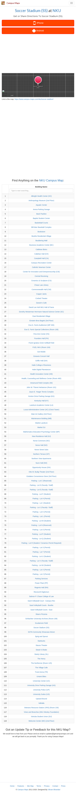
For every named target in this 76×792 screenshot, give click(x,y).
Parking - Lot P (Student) (41, 534)
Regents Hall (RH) (41, 587)
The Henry (41, 659)
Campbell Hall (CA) (41, 258)
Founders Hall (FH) (41, 338)
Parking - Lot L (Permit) (41, 516)
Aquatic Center (41, 205)
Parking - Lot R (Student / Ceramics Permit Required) (41, 543)
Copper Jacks (41, 294)
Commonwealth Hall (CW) (41, 289)
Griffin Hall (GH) (41, 361)
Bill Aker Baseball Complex (41, 227)
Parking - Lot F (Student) (41, 494)
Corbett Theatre (41, 298)
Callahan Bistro (41, 249)
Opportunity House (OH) (41, 467)
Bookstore (41, 232)
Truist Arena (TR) (41, 672)
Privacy (47, 786)
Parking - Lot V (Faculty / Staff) (41, 561)
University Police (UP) (41, 690)
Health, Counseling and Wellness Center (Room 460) (41, 378)
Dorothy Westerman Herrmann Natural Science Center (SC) (41, 312)
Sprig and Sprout (41, 636)
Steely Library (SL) (41, 654)
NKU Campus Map (51, 180)
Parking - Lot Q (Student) (41, 539)
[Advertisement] (38, 53)
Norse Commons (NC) (41, 441)
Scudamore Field (41, 623)
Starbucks (41, 641)
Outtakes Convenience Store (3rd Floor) (41, 476)
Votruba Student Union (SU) (41, 716)
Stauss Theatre (41, 645)
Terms (38, 786)
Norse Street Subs (41, 450)
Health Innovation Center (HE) (41, 374)
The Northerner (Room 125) (41, 663)
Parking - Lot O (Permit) (41, 530)
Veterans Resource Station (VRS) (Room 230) (41, 708)
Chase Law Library (41, 285)
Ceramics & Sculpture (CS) (41, 281)
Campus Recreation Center (41, 263)
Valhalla (41, 703)
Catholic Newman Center (41, 267)
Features (20, 786)
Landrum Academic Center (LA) (41, 405)
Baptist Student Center (41, 218)
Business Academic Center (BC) (41, 245)
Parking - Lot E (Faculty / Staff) (41, 490)
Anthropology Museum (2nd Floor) (41, 200)
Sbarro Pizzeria (41, 614)
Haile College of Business (41, 365)
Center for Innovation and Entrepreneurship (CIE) (41, 272)
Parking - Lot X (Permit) (41, 570)
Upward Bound (41, 699)
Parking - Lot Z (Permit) (41, 574)
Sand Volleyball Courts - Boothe (41, 605)
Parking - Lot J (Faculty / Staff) (41, 507)
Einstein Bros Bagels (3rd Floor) (41, 321)
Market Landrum (41, 423)
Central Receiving (41, 276)
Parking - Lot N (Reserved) (41, 525)
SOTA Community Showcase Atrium (41, 632)
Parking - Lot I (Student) (41, 503)
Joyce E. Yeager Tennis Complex (41, 392)
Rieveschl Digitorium (41, 592)
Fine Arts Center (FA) (41, 334)
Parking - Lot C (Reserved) (41, 481)
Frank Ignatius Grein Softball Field (41, 343)
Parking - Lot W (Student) (41, 565)
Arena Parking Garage (41, 209)
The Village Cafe (41, 668)
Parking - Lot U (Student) (41, 556)
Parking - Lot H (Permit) (41, 499)
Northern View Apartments (41, 458)
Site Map (30, 786)
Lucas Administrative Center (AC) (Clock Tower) (41, 410)
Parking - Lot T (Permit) (41, 552)
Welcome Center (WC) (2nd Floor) (41, 721)
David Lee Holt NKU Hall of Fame (41, 307)
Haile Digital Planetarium (41, 370)
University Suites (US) (41, 694)
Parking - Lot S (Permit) (41, 547)
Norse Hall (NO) (41, 445)
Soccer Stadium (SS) (31, 10)
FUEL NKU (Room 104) (41, 347)
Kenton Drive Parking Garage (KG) (41, 396)
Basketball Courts (41, 223)
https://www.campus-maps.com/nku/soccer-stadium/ (34, 99)
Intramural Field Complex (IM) (41, 383)
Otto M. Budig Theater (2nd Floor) (41, 472)
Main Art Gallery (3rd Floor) (41, 414)
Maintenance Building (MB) (41, 418)
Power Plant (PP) (41, 583)
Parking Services (41, 579)
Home (12, 786)
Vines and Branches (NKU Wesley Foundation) (41, 712)
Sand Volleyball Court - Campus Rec (41, 601)
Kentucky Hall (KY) (41, 401)
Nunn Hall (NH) (41, 463)
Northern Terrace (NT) (41, 454)
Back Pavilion (41, 214)
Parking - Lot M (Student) (41, 521)
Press (63, 786)
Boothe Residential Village (41, 236)
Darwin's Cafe (41, 303)
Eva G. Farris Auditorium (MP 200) (41, 325)
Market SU (41, 427)
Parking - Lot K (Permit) (41, 512)
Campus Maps (13, 3)
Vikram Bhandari (54, 790)
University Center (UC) (41, 681)
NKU (57, 10)
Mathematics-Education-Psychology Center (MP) (41, 432)
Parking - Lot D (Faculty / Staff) (41, 485)
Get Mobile (41, 352)
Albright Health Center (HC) (41, 196)
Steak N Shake (41, 650)
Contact (55, 786)
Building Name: (41, 187)
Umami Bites (41, 676)
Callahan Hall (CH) (41, 254)
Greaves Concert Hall (41, 356)
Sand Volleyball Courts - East (41, 610)
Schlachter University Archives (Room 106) (41, 619)
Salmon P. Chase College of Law (41, 596)
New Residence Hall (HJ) (41, 436)
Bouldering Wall (41, 241)
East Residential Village (41, 316)
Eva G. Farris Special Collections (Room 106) (41, 329)
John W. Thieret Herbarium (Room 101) (41, 387)
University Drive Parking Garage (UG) (41, 685)
